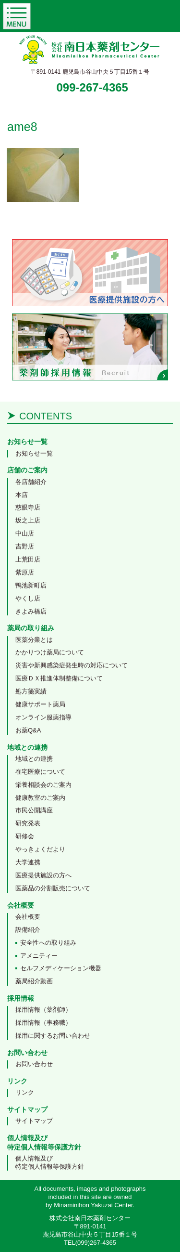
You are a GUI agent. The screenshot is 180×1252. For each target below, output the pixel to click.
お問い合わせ (34, 1064)
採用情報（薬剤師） (43, 1009)
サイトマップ (34, 1120)
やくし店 (27, 598)
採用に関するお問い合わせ (52, 1035)
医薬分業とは (34, 639)
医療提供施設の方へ (43, 875)
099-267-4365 (92, 87)
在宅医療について (40, 771)
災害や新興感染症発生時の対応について (71, 665)
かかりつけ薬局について (49, 652)
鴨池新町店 (31, 585)
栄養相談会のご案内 (43, 784)
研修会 (24, 836)
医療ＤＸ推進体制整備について (59, 678)
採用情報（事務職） (43, 1022)
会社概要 (27, 916)
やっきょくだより (40, 849)
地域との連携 (34, 758)
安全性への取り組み (48, 942)
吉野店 (24, 546)
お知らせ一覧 (34, 453)
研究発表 (27, 823)
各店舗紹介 (31, 481)
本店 (21, 494)
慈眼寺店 (27, 507)
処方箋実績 (31, 691)
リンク (24, 1092)
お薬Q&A (28, 730)
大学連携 (27, 862)
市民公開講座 (34, 810)
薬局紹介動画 (34, 981)
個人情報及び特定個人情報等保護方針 (49, 1162)
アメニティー (39, 955)
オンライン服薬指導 (43, 717)
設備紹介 (27, 929)
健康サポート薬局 (40, 704)
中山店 (24, 533)
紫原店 (24, 572)
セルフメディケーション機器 (60, 968)
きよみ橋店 (31, 611)
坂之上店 (27, 520)
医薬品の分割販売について (52, 888)
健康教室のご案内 (40, 797)
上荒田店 (27, 559)
